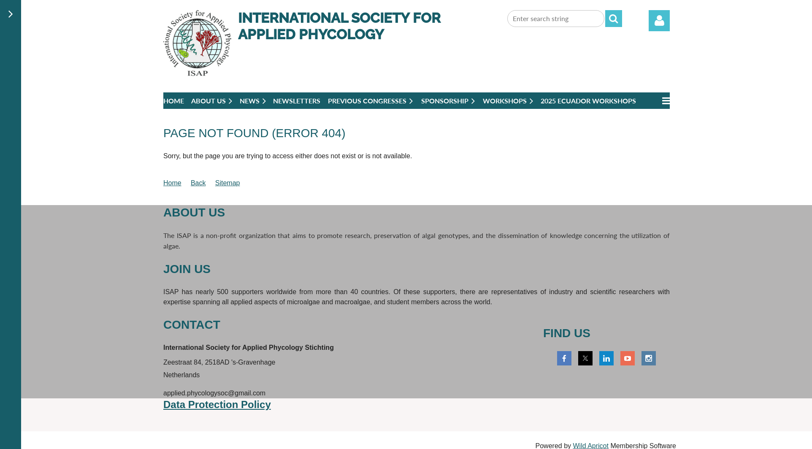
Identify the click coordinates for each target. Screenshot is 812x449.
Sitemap (227, 183)
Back (198, 183)
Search (613, 18)
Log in (659, 20)
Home (172, 183)
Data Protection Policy (217, 404)
